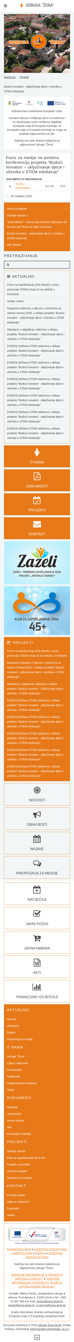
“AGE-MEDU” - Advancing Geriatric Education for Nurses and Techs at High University (37, 224)
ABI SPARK (14, 244)
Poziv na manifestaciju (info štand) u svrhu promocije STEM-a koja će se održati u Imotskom (33, 289)
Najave (11, 1032)
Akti (9, 1127)
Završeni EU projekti (19, 1177)
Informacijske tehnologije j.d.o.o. (49, 1329)
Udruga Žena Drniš (49, 1325)
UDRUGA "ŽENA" (40, 5)
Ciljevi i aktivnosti (17, 1063)
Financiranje (14, 1069)
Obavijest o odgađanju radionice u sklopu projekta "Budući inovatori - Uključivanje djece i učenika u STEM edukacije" (35, 334)
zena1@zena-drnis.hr (50, 1301)
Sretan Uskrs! (15, 301)
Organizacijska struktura (22, 1083)
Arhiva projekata (17, 208)
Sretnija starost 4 (17, 215)
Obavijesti (13, 1025)
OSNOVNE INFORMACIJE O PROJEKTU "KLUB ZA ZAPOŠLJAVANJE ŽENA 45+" (37, 1282)
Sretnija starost (16, 1151)
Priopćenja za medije (20, 1039)
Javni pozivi (14, 1113)
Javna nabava (15, 1120)
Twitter (11, 1215)
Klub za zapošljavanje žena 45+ (26, 1157)
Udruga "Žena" (16, 1056)
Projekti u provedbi (18, 1164)
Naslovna (9, 77)
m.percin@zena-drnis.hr (51, 1305)
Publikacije (13, 1076)
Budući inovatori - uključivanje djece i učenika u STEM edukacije (36, 236)
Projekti (24, 77)
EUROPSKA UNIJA (19, 1249)
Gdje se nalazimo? (18, 1201)
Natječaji (12, 1107)
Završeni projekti (17, 1171)
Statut (10, 1089)
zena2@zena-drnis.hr (21, 1305)
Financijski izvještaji (19, 1133)
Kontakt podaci (16, 1195)
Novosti (11, 1019)
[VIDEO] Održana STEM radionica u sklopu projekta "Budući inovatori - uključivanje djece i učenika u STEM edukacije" (35, 350)
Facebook (13, 1208)
